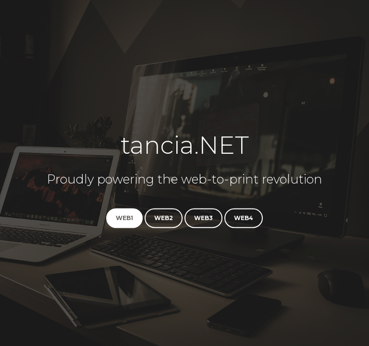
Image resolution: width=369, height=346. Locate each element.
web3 (203, 218)
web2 (163, 218)
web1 (124, 218)
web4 (243, 218)
